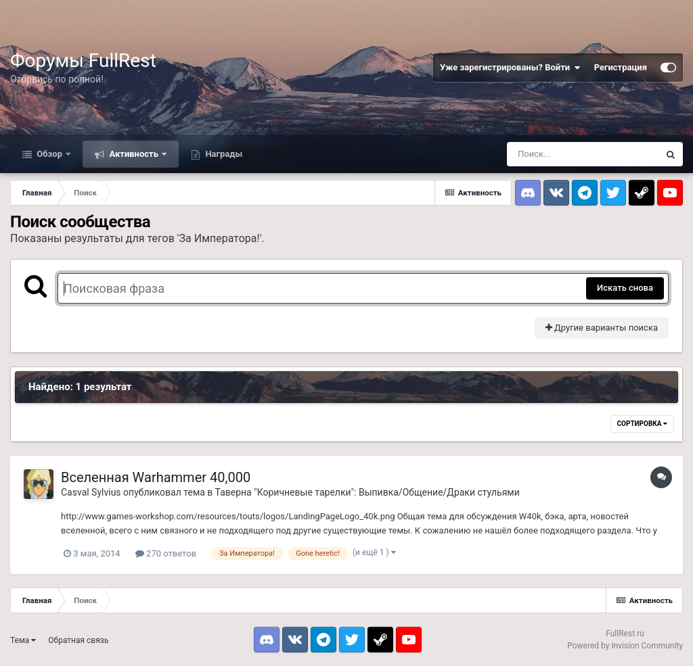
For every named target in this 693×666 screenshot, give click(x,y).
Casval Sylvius (91, 492)
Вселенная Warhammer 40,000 (155, 477)
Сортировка (642, 423)
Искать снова (625, 288)
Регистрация (620, 67)
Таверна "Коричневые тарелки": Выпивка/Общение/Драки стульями (367, 492)
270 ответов (165, 553)
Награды (222, 154)
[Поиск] (582, 154)
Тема (23, 640)
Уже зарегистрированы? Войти (510, 67)
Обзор (49, 154)
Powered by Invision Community (625, 645)
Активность (133, 154)
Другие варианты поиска (601, 328)
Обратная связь (78, 640)
